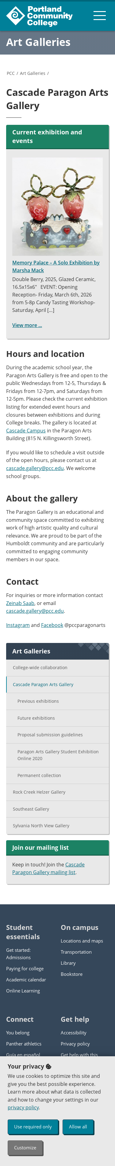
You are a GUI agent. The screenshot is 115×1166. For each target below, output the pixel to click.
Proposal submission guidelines (50, 735)
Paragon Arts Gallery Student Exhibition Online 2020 (58, 755)
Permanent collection (39, 775)
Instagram (18, 625)
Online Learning (23, 991)
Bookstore (71, 974)
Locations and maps (82, 941)
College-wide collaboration (40, 667)
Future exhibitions (36, 718)
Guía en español (23, 1055)
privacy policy (23, 1107)
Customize (25, 1147)
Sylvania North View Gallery (41, 825)
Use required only (33, 1126)
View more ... (27, 325)
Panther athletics (23, 1044)
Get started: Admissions (18, 953)
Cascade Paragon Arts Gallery (43, 684)
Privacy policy (75, 1044)
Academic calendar (26, 979)
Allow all (78, 1126)
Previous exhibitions (38, 701)
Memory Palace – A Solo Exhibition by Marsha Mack (57, 216)
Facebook (52, 625)
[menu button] (100, 15)
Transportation (76, 952)
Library (68, 963)
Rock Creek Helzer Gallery (39, 792)
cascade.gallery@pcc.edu (35, 468)
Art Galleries (38, 42)
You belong (17, 1032)
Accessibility (73, 1032)
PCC (11, 73)
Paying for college (25, 968)
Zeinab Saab (20, 603)
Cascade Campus (26, 430)
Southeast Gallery (31, 809)
